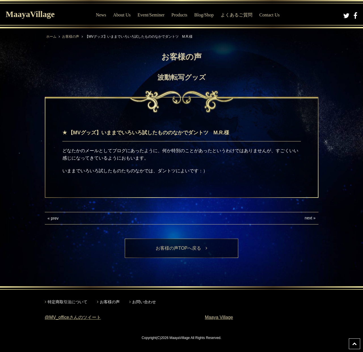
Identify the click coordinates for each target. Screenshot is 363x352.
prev (54, 218)
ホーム (51, 37)
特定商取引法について (67, 302)
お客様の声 (70, 37)
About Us (122, 14)
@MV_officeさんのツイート (73, 317)
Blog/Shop (204, 14)
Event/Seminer (151, 14)
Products (180, 14)
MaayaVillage (31, 14)
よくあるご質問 (237, 14)
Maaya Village (219, 317)
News (101, 14)
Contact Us (270, 14)
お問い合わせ (144, 302)
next (308, 218)
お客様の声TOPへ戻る (182, 248)
